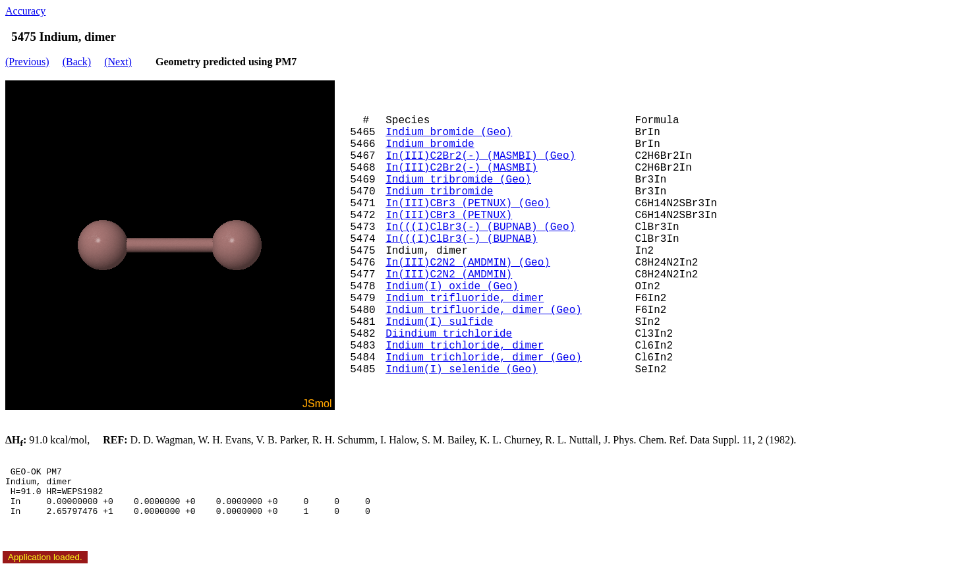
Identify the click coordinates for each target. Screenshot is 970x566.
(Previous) (27, 61)
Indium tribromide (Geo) (458, 180)
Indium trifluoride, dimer (464, 298)
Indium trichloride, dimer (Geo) (483, 358)
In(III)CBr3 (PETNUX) (448, 215)
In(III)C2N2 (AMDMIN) (448, 275)
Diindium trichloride (448, 334)
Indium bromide (429, 144)
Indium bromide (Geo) (448, 132)
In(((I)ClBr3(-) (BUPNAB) (461, 239)
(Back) (77, 61)
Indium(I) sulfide (439, 322)
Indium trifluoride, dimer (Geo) (483, 310)
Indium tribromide (439, 192)
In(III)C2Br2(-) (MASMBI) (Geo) (480, 156)
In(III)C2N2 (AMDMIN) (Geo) (467, 263)
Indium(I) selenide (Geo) (461, 370)
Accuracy (25, 10)
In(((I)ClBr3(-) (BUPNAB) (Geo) (480, 227)
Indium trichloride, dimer (464, 346)
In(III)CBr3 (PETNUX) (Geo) (467, 204)
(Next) (118, 61)
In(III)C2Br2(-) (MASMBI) (461, 168)
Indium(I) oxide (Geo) (452, 287)
